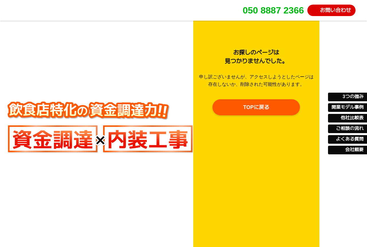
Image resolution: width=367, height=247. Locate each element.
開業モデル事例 (347, 107)
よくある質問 (350, 139)
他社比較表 (352, 117)
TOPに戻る (256, 107)
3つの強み (353, 96)
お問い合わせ (335, 10)
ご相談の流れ (350, 128)
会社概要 (354, 149)
